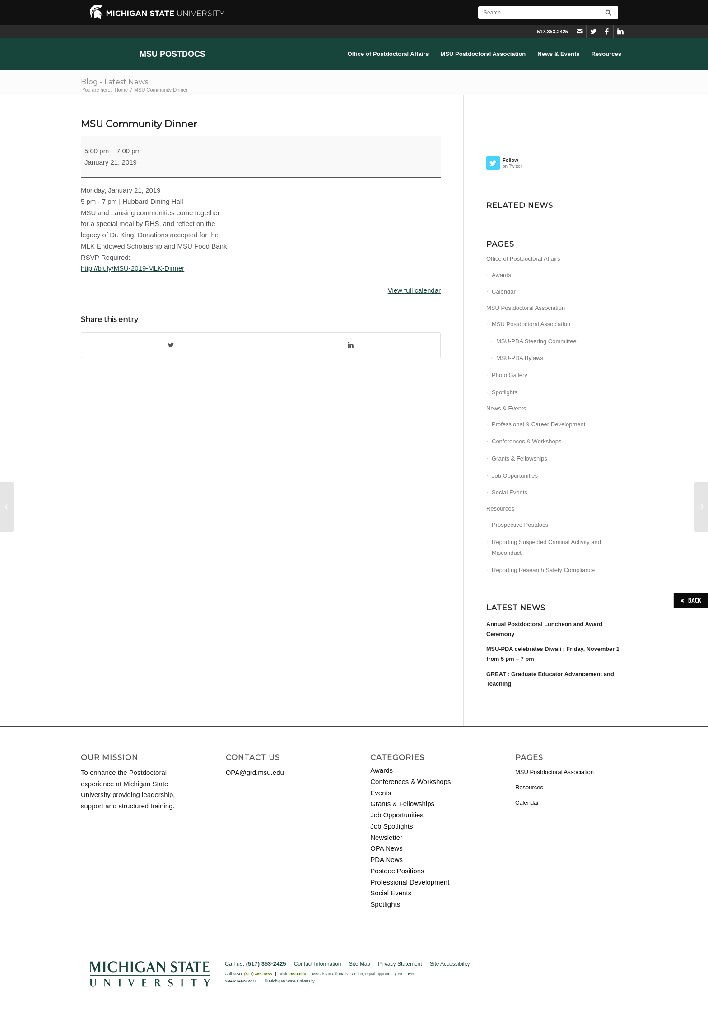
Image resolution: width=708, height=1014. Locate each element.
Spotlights (504, 392)
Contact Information (317, 964)
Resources (500, 508)
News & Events (506, 408)
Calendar (504, 291)
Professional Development (409, 882)
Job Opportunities (515, 475)
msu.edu (297, 974)
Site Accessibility (450, 964)
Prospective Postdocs (520, 524)
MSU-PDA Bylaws (519, 358)
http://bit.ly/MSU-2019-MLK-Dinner (132, 268)
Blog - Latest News (114, 82)
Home (121, 89)
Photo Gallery (509, 375)
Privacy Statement (400, 964)
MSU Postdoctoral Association (525, 307)
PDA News (386, 859)
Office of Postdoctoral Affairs (523, 258)
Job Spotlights (391, 826)
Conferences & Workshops (526, 441)
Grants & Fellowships (519, 458)
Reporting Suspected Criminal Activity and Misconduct (546, 548)
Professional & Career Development (538, 424)
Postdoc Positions (397, 871)
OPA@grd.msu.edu (255, 772)
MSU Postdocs (172, 54)
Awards (501, 275)
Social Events (509, 492)
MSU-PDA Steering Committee (536, 341)
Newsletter (386, 837)
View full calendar (414, 290)
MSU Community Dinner (139, 123)
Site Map (359, 964)
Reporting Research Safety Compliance (543, 570)
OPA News (386, 848)
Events (380, 793)
